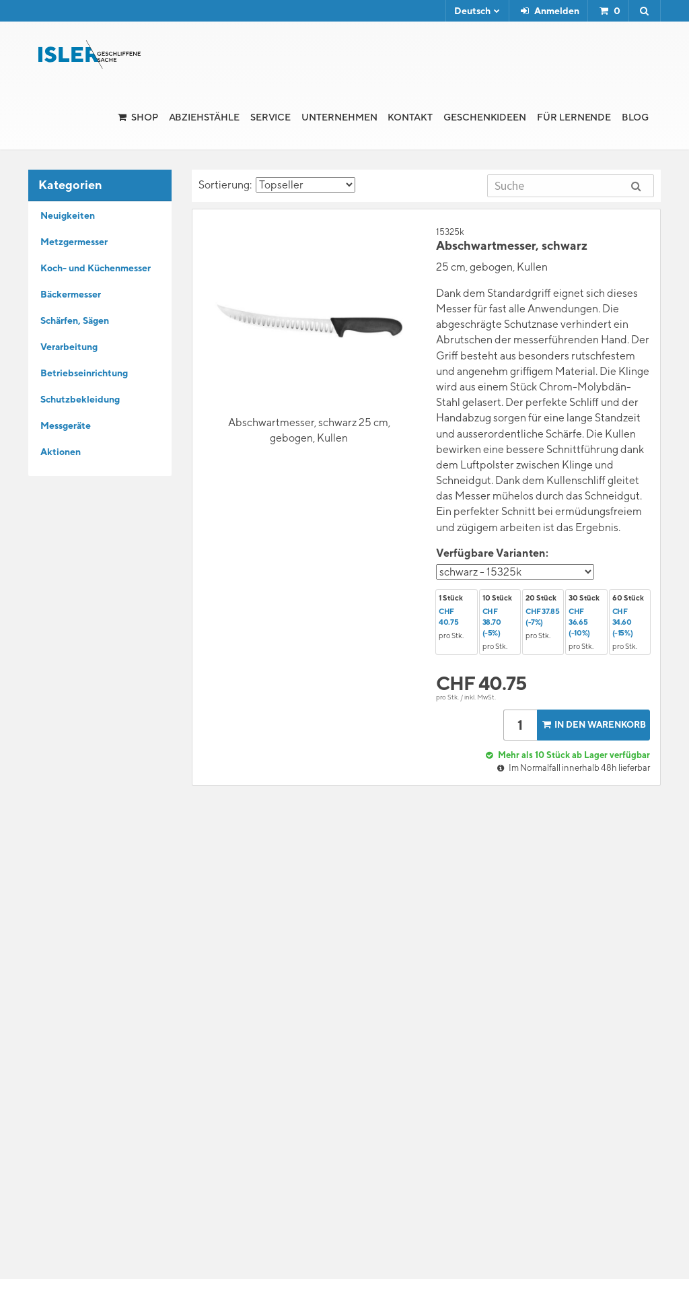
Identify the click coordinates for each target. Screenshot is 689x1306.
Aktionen (60, 451)
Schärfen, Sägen (74, 320)
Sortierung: (276, 185)
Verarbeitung (69, 346)
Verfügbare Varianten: (492, 553)
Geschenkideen (484, 117)
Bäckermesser (70, 294)
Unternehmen (339, 117)
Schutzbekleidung (80, 399)
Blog (635, 117)
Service (270, 117)
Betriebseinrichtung (84, 373)
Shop (144, 117)
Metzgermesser (74, 241)
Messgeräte (65, 425)
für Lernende (574, 117)
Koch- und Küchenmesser (95, 268)
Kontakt (410, 117)
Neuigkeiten (67, 215)
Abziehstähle (204, 117)
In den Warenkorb (593, 725)
